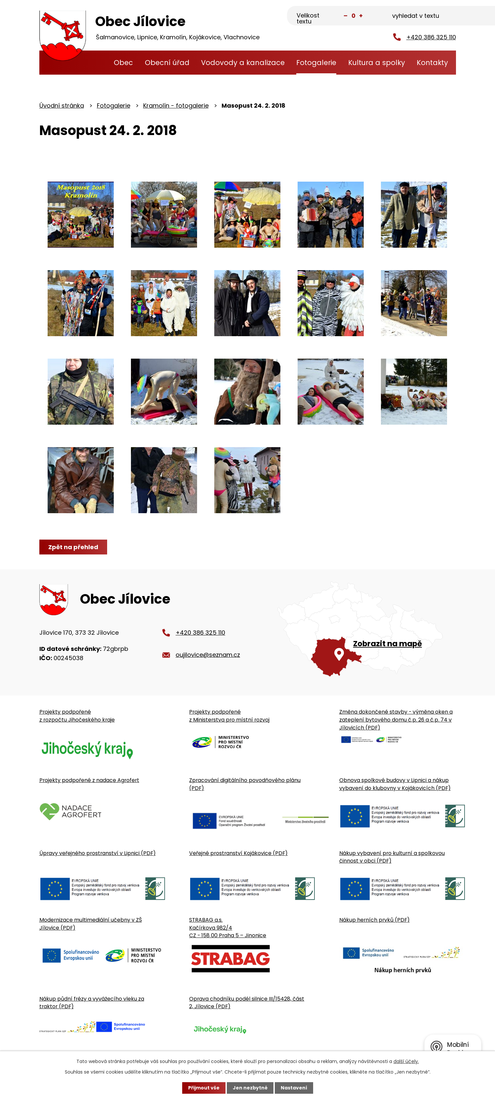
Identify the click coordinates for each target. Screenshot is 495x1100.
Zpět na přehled (73, 547)
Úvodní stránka (95, 63)
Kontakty (432, 62)
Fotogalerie (316, 62)
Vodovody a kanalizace (243, 62)
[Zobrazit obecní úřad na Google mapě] (366, 629)
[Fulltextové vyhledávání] (423, 16)
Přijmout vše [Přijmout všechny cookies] (204, 1087)
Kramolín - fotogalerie (176, 105)
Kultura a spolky (376, 62)
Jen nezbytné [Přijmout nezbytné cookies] (250, 1087)
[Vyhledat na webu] (452, 15)
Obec (123, 62)
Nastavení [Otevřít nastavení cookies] (294, 1087)
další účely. (406, 1061)
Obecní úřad (167, 62)
